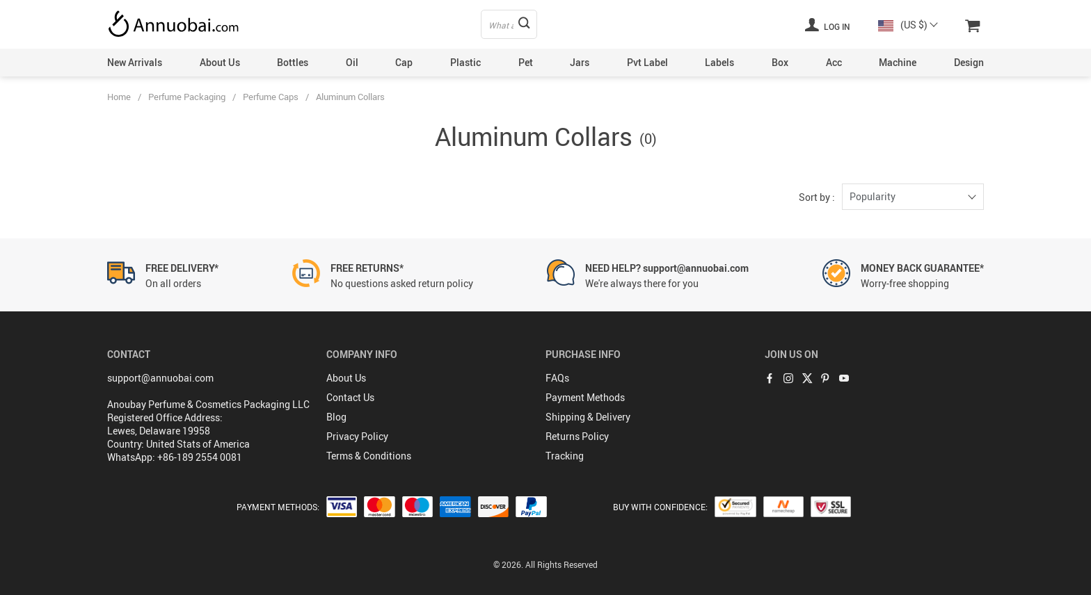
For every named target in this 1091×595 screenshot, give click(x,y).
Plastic (465, 62)
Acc (834, 62)
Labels (719, 62)
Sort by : (817, 197)
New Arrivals (134, 62)
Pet (525, 62)
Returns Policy (577, 436)
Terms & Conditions (368, 455)
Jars (579, 62)
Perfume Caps (270, 96)
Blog (336, 416)
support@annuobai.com (160, 377)
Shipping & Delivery (588, 416)
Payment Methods (585, 397)
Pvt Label (647, 62)
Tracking (565, 455)
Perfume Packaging (186, 96)
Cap (404, 62)
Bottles (292, 62)
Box (780, 62)
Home (119, 96)
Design (969, 62)
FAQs (557, 377)
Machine (897, 62)
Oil (352, 62)
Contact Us (350, 397)
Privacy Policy (357, 436)
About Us (220, 62)
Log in (827, 24)
